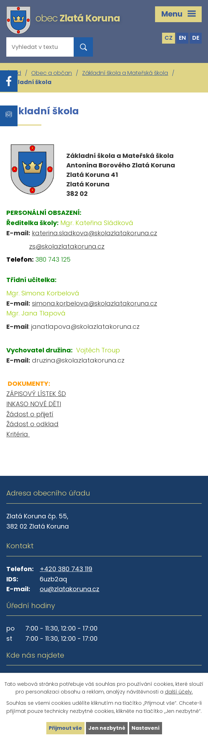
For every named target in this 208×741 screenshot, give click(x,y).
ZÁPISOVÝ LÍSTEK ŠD (36, 393)
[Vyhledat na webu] (34, 47)
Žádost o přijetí (29, 414)
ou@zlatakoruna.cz (69, 589)
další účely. (179, 692)
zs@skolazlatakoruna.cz (67, 246)
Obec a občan (51, 73)
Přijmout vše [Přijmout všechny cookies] (65, 728)
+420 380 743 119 (66, 568)
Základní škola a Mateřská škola (125, 73)
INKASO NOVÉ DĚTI (33, 404)
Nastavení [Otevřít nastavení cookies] (146, 728)
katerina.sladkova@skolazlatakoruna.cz (94, 233)
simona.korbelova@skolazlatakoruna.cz (94, 303)
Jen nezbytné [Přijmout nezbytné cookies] (106, 728)
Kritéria (18, 434)
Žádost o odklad (32, 424)
